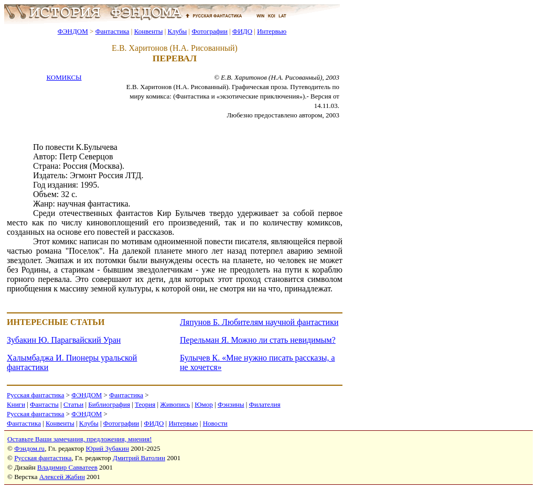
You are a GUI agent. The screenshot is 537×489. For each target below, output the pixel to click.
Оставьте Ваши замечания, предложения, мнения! (79, 439)
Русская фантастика (35, 395)
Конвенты (148, 31)
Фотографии (209, 31)
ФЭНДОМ (73, 31)
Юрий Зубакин (107, 448)
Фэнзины (231, 404)
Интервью (271, 31)
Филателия (265, 404)
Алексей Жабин (62, 477)
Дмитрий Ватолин (139, 458)
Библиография (109, 404)
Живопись (175, 404)
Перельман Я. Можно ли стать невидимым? (258, 339)
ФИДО (242, 31)
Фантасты (44, 404)
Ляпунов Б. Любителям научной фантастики (259, 322)
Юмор (204, 404)
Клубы (177, 31)
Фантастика (112, 31)
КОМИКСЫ (63, 77)
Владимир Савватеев (67, 467)
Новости (215, 423)
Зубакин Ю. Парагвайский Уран (64, 339)
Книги (16, 404)
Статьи (73, 404)
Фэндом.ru (29, 448)
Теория (145, 404)
